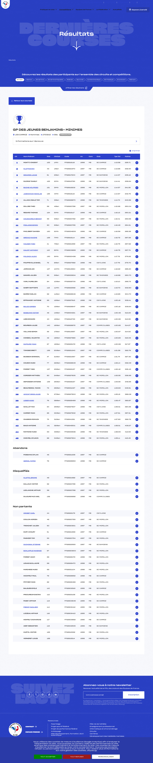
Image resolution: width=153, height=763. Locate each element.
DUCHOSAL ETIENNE (32, 554)
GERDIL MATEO (30, 471)
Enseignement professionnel (102, 736)
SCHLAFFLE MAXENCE (33, 561)
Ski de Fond (40, 90)
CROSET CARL (29, 523)
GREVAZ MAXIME (30, 248)
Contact (29, 737)
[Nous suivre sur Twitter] (141, 2)
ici (124, 714)
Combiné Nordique (94, 90)
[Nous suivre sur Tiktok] (146, 2)
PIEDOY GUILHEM (31, 617)
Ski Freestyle (108, 90)
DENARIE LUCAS (30, 185)
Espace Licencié (138, 10)
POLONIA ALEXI (30, 266)
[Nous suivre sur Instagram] (144, 2)
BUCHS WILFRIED (31, 197)
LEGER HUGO (29, 410)
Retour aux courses (21, 111)
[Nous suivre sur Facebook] (139, 2)
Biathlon (29, 90)
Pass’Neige (55, 734)
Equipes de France (84, 9)
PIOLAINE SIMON (31, 235)
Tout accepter (47, 756)
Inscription (133, 705)
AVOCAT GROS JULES (32, 404)
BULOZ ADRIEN (30, 317)
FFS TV (133, 2)
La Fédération (102, 9)
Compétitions (65, 9)
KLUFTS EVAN (29, 179)
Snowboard (121, 90)
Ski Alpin (20, 90)
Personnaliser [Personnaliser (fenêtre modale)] (106, 756)
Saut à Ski (80, 90)
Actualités (117, 9)
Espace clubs (110, 2)
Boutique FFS (123, 2)
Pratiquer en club (47, 9)
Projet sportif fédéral (60, 736)
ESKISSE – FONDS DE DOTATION (91, 2)
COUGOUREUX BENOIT (33, 229)
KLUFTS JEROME (30, 488)
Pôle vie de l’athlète (98, 734)
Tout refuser (76, 756)
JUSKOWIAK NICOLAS (33, 204)
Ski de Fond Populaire (55, 90)
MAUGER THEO (29, 254)
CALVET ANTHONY (31, 260)
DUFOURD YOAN (30, 354)
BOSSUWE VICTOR (31, 323)
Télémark (132, 90)
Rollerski (70, 90)
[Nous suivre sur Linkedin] (149, 2)
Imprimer (134, 161)
